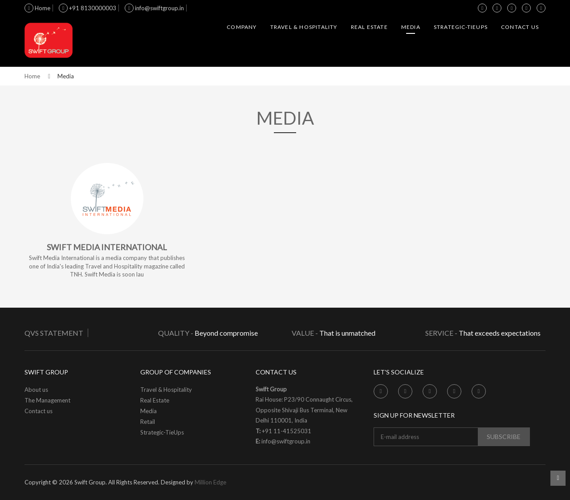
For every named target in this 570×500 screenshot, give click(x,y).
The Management (47, 400)
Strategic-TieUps (461, 27)
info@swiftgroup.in (154, 8)
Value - (305, 333)
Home (37, 8)
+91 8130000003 (87, 8)
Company (241, 27)
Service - (441, 333)
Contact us (520, 27)
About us (36, 389)
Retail (147, 421)
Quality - (176, 333)
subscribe (504, 436)
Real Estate (369, 27)
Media (410, 27)
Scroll (558, 478)
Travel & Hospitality (304, 27)
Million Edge (210, 482)
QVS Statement (53, 333)
